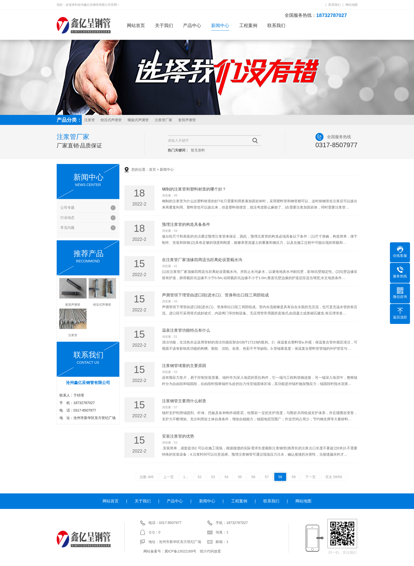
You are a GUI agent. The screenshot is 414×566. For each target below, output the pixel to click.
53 (213, 477)
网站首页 (136, 25)
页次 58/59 (333, 477)
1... (185, 477)
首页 (152, 169)
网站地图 (352, 5)
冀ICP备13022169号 (180, 551)
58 (280, 477)
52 (200, 477)
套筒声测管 (187, 120)
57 (267, 477)
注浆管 (89, 120)
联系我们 (334, 5)
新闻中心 (220, 25)
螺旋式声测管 (138, 120)
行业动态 (67, 218)
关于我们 (164, 25)
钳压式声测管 (111, 120)
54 (226, 477)
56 (253, 477)
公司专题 (67, 208)
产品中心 (192, 25)
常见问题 (67, 228)
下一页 (310, 477)
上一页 (168, 477)
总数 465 (146, 477)
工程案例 (248, 25)
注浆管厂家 (163, 120)
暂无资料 (198, 150)
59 (294, 477)
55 (240, 477)
